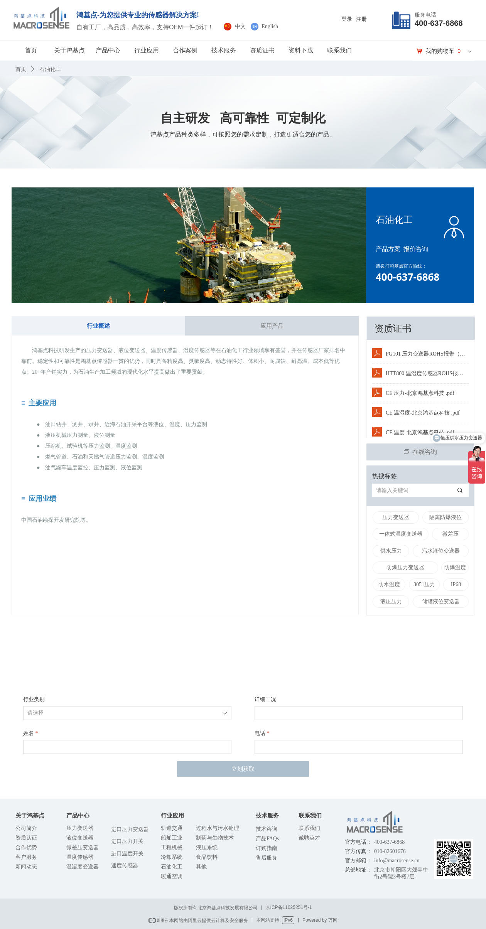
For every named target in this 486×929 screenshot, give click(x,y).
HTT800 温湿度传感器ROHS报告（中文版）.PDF (427, 373)
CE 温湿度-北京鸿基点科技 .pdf (423, 413)
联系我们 (339, 50)
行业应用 (146, 50)
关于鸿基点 (69, 50)
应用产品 (272, 326)
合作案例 (185, 50)
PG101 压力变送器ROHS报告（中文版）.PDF (427, 354)
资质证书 (262, 50)
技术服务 (223, 50)
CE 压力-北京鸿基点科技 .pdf (420, 393)
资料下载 (301, 50)
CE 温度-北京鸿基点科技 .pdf (420, 432)
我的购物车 (439, 51)
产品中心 (108, 50)
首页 (31, 50)
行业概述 (98, 326)
